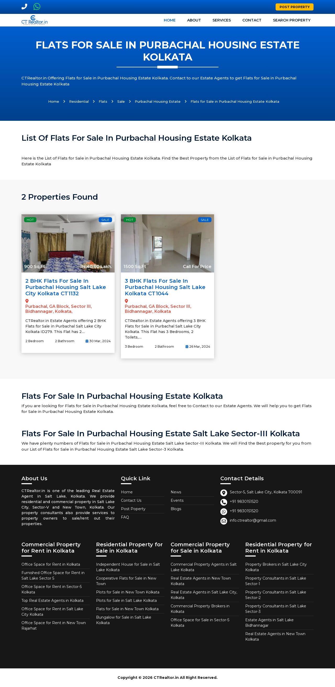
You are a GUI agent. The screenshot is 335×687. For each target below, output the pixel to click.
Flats (103, 101)
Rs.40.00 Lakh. (96, 266)
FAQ (125, 517)
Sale (121, 101)
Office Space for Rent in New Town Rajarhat (53, 625)
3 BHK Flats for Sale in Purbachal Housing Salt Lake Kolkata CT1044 (165, 287)
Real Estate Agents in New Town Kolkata (201, 581)
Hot (30, 220)
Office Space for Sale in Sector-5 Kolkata (200, 623)
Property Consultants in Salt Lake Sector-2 (275, 595)
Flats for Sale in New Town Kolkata (127, 609)
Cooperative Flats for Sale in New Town (126, 581)
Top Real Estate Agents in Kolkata (52, 600)
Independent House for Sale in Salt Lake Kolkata (128, 567)
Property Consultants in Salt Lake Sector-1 (275, 581)
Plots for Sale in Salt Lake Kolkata (126, 600)
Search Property (291, 20)
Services (222, 20)
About (194, 20)
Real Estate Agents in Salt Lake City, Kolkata (204, 595)
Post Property (295, 7)
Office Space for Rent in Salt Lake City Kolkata (52, 612)
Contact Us (131, 500)
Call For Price (197, 266)
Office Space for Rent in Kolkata (50, 564)
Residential (79, 101)
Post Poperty (133, 508)
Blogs (176, 508)
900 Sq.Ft (34, 266)
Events (177, 500)
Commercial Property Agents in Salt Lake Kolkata (204, 567)
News (176, 492)
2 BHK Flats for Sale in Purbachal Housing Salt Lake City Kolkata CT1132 (65, 287)
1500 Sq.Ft (135, 266)
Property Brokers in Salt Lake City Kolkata (276, 567)
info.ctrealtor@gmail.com (253, 520)
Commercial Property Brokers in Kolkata (200, 609)
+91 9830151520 (244, 501)
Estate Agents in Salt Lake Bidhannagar (269, 623)
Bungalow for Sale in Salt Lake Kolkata (123, 620)
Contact (251, 20)
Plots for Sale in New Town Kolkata (127, 592)
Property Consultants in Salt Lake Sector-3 (275, 609)
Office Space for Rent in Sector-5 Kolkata (51, 589)
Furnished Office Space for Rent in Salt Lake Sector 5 (53, 575)
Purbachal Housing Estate (158, 101)
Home (170, 20)
